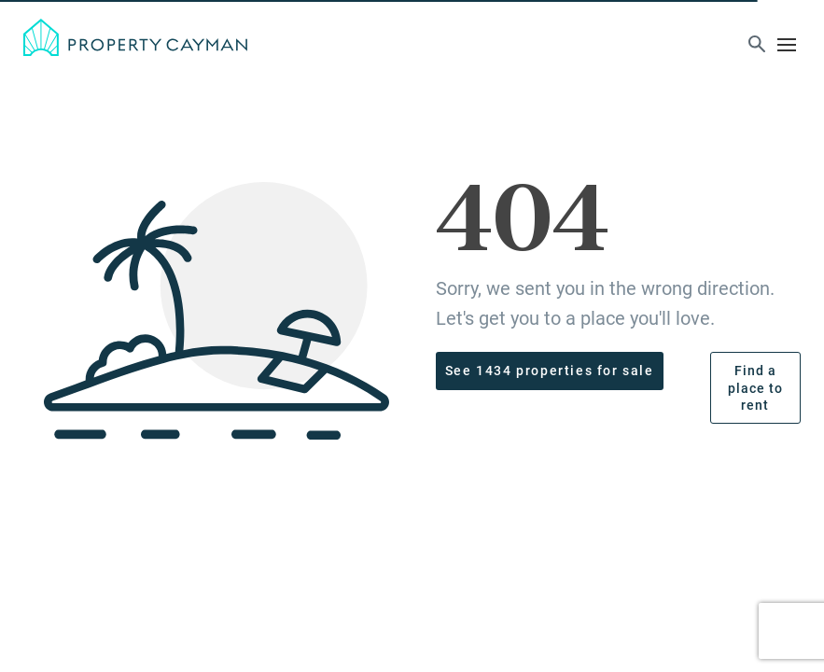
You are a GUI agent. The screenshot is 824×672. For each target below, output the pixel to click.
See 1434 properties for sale (549, 370)
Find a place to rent (755, 387)
